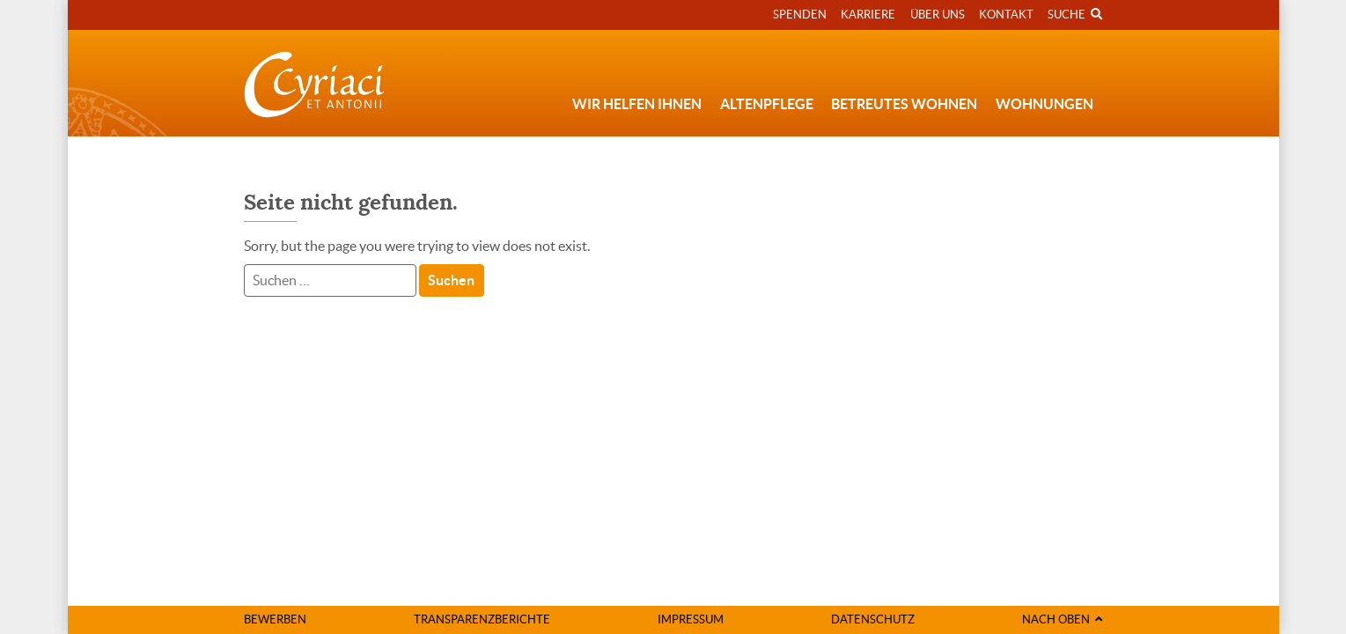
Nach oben (1062, 619)
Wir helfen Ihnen (637, 104)
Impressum (691, 619)
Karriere (868, 14)
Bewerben (275, 619)
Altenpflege (766, 104)
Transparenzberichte (482, 619)
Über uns (937, 14)
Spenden (800, 14)
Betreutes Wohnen (904, 104)
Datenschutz (873, 619)
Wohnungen (1044, 104)
